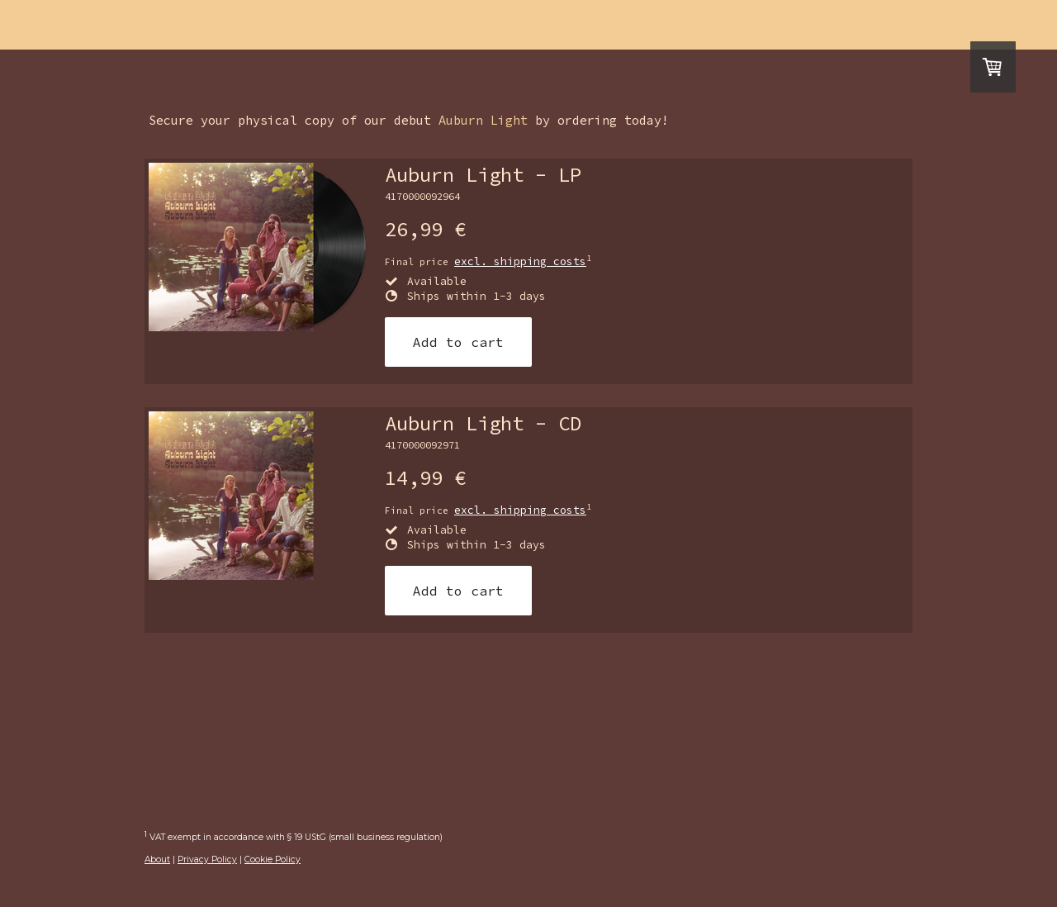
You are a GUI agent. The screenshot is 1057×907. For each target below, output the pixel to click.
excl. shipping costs (520, 261)
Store (724, 26)
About (157, 859)
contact (625, 26)
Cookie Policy (272, 859)
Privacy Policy (207, 859)
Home (279, 26)
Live (360, 26)
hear (441, 26)
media (526, 26)
